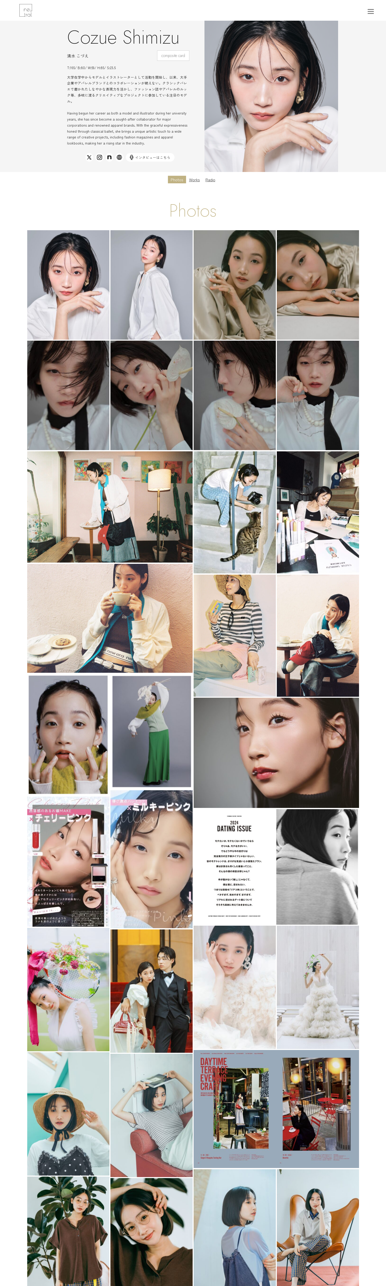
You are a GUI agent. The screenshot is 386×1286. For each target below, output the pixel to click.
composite (169, 56)
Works (194, 180)
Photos (177, 180)
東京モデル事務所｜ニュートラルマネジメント (38, 10)
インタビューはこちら (150, 157)
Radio (210, 180)
